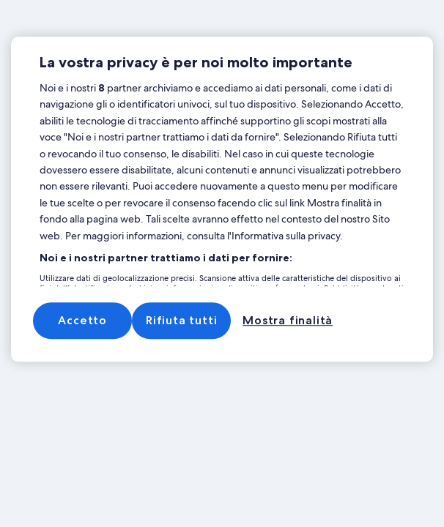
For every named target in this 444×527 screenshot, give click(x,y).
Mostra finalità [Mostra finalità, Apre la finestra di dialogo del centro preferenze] (288, 320)
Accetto (82, 320)
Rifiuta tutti (181, 320)
